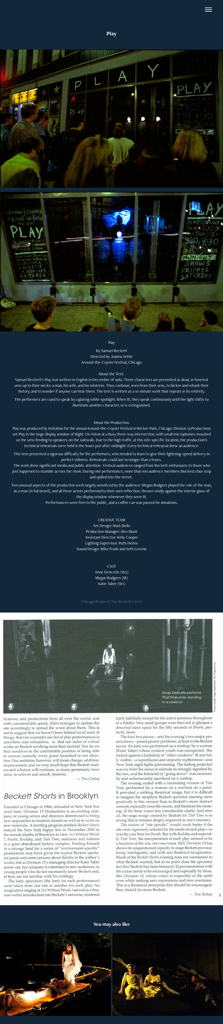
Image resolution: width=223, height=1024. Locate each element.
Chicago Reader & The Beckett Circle (111, 601)
